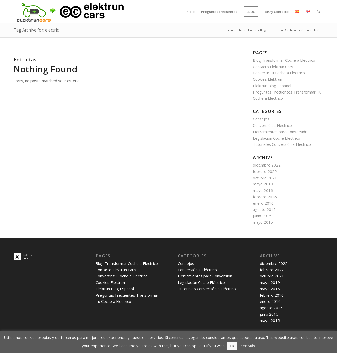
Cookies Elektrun (267, 79)
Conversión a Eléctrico (272, 125)
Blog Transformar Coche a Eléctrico (284, 60)
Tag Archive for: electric (36, 30)
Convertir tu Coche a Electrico (279, 72)
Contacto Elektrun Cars (273, 66)
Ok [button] (232, 346)
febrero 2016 (265, 196)
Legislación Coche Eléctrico (276, 138)
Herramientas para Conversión (280, 131)
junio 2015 (262, 215)
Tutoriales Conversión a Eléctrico (282, 144)
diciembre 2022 (267, 165)
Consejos (261, 118)
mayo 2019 (263, 183)
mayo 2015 (263, 222)
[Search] (318, 11)
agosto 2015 (264, 209)
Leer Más (246, 345)
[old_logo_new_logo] (69, 11)
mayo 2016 (263, 190)
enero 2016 (263, 203)
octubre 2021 (265, 177)
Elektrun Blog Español (272, 85)
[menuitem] (190, 11)
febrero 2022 (265, 171)
